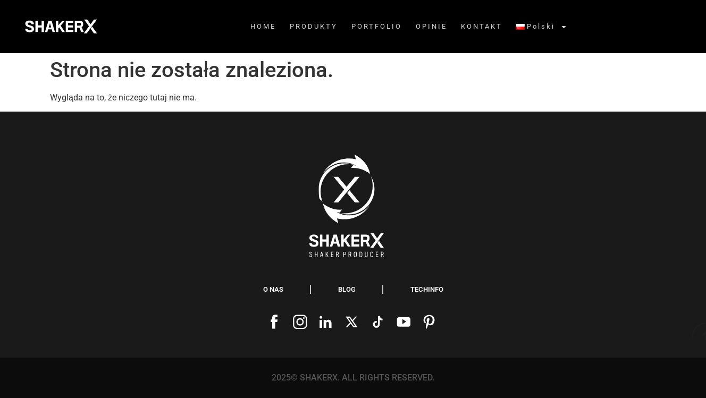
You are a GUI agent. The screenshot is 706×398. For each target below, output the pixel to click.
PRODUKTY (314, 26)
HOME (263, 26)
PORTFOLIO (376, 26)
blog (347, 289)
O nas (273, 289)
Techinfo (426, 289)
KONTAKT (481, 26)
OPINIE (431, 26)
